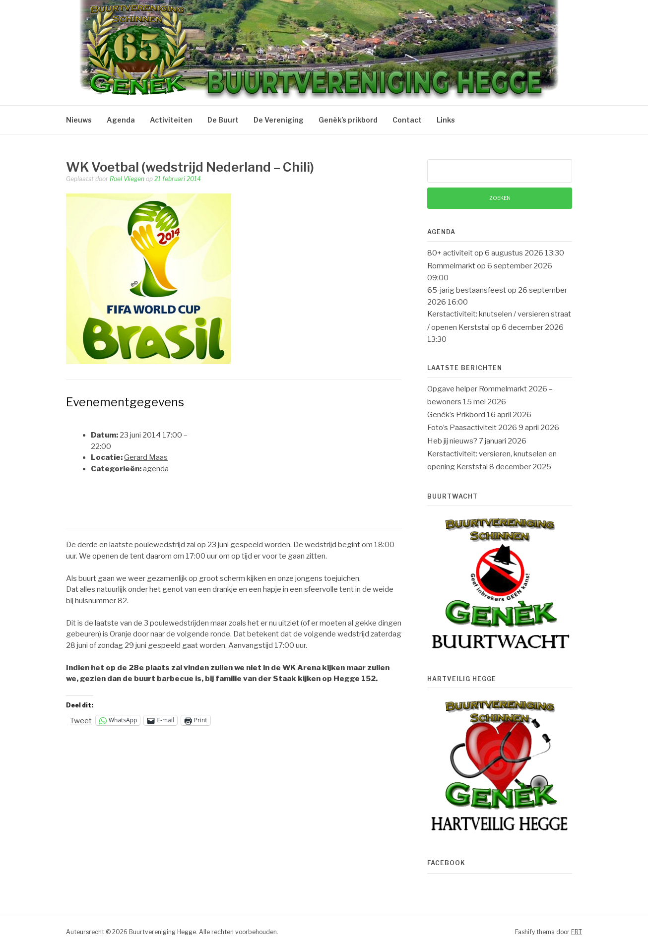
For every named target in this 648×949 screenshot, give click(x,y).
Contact (407, 120)
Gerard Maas (146, 457)
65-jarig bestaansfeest (466, 290)
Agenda (121, 120)
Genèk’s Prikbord (456, 414)
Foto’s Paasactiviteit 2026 (472, 427)
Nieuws (79, 120)
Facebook (446, 863)
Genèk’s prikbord (348, 120)
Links (446, 120)
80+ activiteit (450, 253)
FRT (576, 932)
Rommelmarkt (451, 265)
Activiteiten (171, 120)
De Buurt (223, 120)
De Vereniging (279, 120)
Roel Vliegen (127, 179)
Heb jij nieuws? (452, 441)
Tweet (81, 720)
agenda (156, 468)
